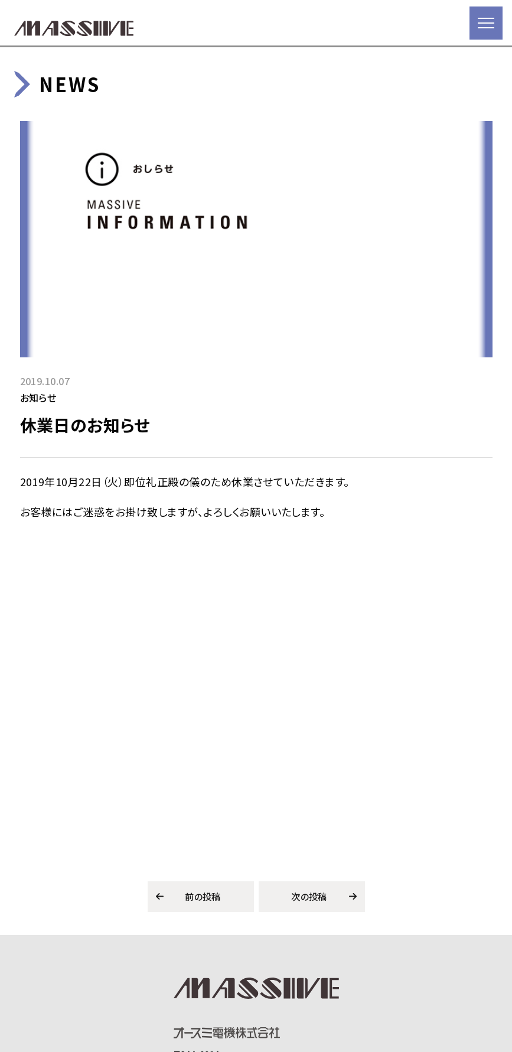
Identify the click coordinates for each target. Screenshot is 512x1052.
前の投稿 (203, 896)
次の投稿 (309, 896)
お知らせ (38, 397)
